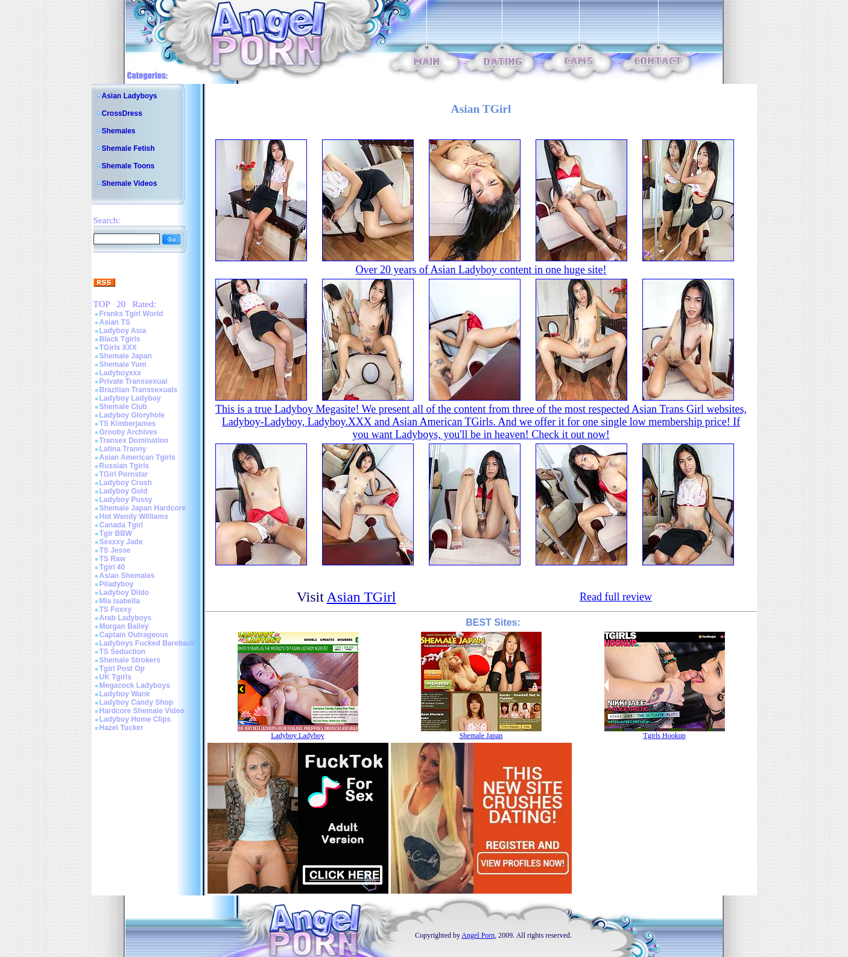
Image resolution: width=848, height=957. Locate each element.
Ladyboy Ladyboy (130, 398)
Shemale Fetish (128, 148)
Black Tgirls (120, 339)
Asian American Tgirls (138, 457)
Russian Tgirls (125, 466)
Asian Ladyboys (129, 96)
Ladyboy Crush (126, 482)
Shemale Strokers (130, 660)
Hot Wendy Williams (134, 516)
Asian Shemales (127, 575)
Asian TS (115, 322)
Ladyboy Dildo (125, 592)
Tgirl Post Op (122, 668)
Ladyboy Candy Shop (137, 702)
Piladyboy (117, 584)
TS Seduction (123, 651)
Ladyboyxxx (120, 373)
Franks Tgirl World (131, 314)
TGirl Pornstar (124, 474)
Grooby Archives (128, 432)
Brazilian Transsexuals (138, 390)
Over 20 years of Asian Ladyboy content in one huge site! (481, 270)
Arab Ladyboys (126, 618)
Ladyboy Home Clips (135, 719)
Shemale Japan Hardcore (143, 508)
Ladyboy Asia (123, 330)
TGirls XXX (118, 347)
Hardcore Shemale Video (142, 711)
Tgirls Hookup (664, 735)
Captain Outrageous (134, 635)
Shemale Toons (128, 166)
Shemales (119, 131)
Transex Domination (134, 440)
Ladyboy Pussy (126, 499)
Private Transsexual (134, 381)
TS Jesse (115, 550)
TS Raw (112, 559)
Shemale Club (123, 406)
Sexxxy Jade (121, 542)
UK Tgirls (115, 677)
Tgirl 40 (112, 567)
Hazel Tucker (122, 727)
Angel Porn (478, 935)
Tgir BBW (116, 533)
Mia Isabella (120, 601)
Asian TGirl (361, 597)
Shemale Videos (129, 183)
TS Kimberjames (128, 423)
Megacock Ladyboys (135, 685)
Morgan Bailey (124, 626)
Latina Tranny (123, 449)
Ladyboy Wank (125, 694)
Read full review (616, 597)
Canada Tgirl (122, 525)
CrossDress (122, 113)
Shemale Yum (123, 364)
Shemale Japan (126, 356)
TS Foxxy (115, 609)
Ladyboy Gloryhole (132, 415)
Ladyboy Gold (124, 491)
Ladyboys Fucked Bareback (147, 643)
